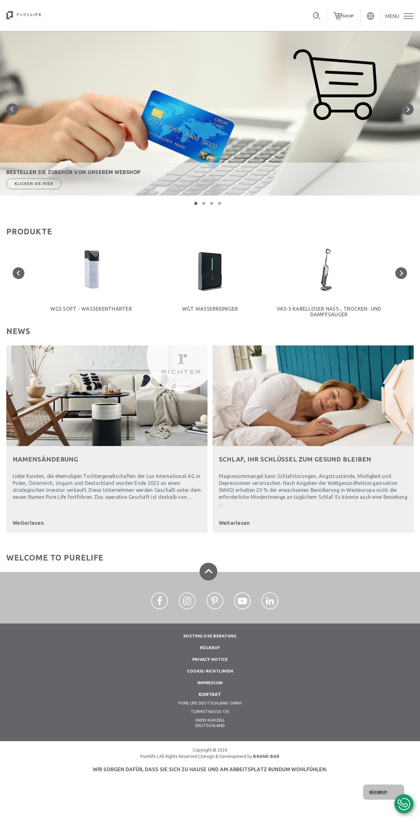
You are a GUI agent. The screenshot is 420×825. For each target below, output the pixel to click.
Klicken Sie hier (34, 184)
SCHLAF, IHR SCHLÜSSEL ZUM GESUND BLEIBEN (295, 459)
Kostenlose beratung (210, 636)
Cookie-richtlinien (210, 671)
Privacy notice (210, 659)
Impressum (210, 682)
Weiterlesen (28, 523)
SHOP (348, 16)
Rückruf (210, 647)
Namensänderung (45, 459)
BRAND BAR (266, 756)
